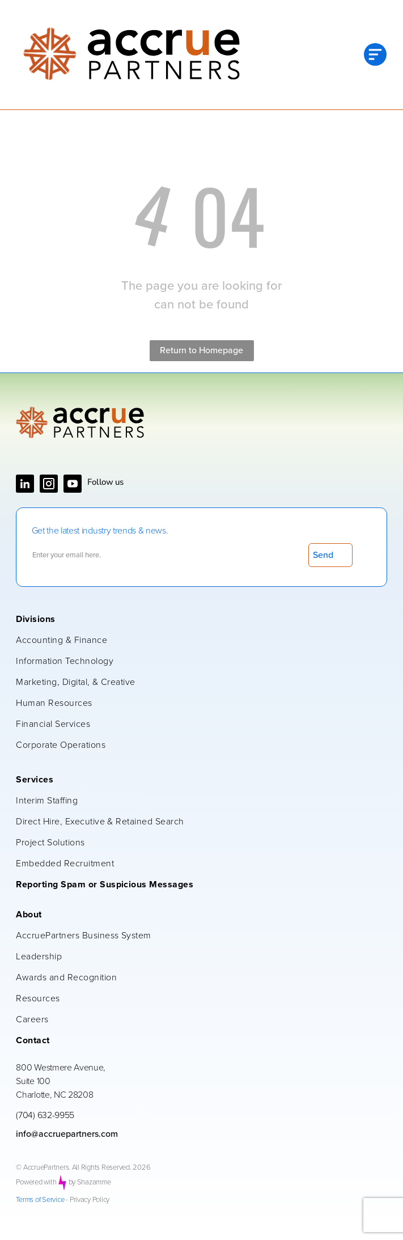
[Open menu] (375, 54)
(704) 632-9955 (45, 1115)
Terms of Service (40, 1200)
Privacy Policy (89, 1200)
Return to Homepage (201, 350)
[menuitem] (195, 620)
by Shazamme (90, 1182)
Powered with (36, 1182)
